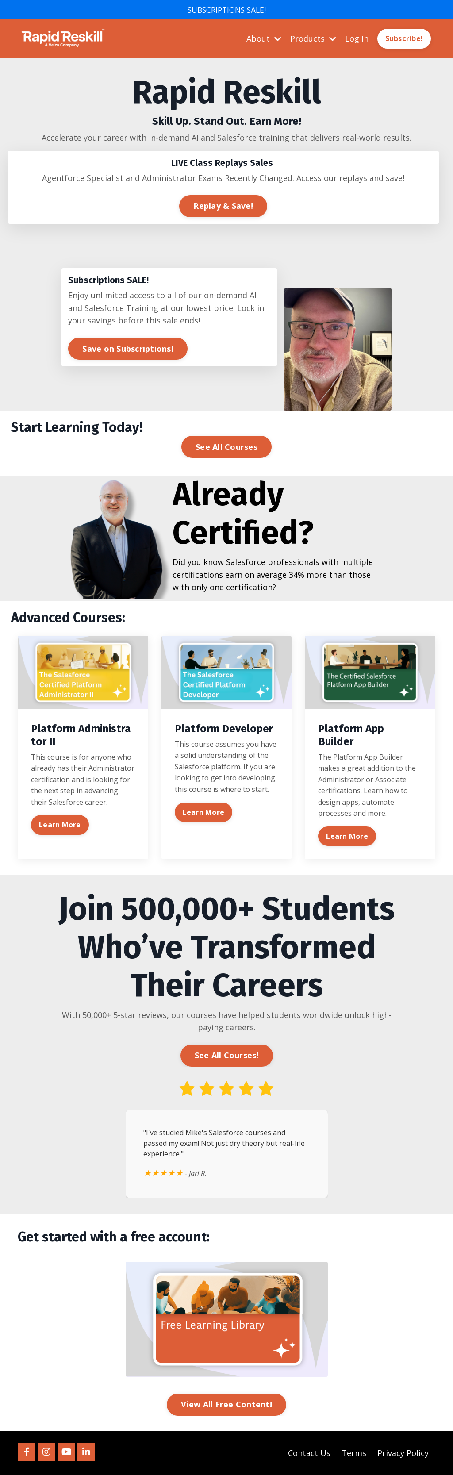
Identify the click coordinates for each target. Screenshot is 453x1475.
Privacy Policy (403, 1453)
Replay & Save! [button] (223, 205)
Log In (357, 38)
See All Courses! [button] (227, 1055)
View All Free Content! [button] (226, 1404)
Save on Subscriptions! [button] (127, 348)
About (263, 38)
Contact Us (309, 1453)
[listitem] (226, 108)
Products (313, 38)
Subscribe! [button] (404, 39)
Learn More (60, 825)
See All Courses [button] (226, 446)
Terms (354, 1453)
